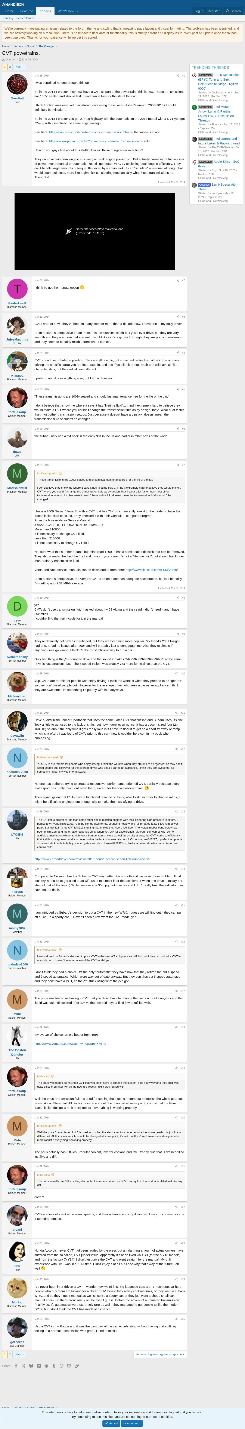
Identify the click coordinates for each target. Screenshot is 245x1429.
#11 (183, 712)
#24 (183, 1279)
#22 (183, 1206)
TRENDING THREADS (210, 68)
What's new (66, 11)
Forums (45, 11)
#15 (183, 905)
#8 (183, 597)
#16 (183, 941)
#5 (183, 389)
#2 (183, 280)
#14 (183, 869)
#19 (183, 1068)
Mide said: (43, 1076)
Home (9, 11)
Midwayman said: (48, 757)
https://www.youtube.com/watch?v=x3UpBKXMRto (70, 1043)
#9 (183, 633)
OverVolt (11, 59)
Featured (26, 11)
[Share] (178, 75)
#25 (183, 1319)
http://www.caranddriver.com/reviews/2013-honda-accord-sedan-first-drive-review (92, 859)
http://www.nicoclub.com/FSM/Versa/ (152, 570)
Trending (7, 18)
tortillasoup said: (47, 473)
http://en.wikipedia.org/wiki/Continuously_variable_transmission (94, 141)
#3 (183, 316)
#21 (183, 1166)
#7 (183, 465)
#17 (183, 990)
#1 (183, 75)
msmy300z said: (47, 949)
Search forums (25, 18)
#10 (183, 673)
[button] (78, 11)
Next (18, 66)
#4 (183, 352)
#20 (183, 1117)
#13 (183, 811)
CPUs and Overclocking (213, 100)
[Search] (233, 11)
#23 (183, 1243)
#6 (183, 428)
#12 (183, 749)
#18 (183, 1027)
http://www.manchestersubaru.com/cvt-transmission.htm (89, 132)
